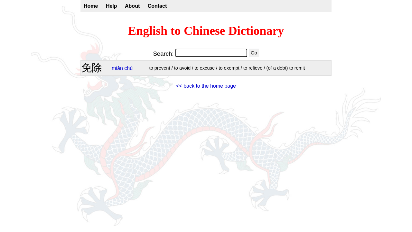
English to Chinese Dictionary (206, 30)
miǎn (117, 68)
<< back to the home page (206, 86)
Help (111, 6)
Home (91, 6)
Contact (157, 6)
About (132, 6)
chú (128, 68)
